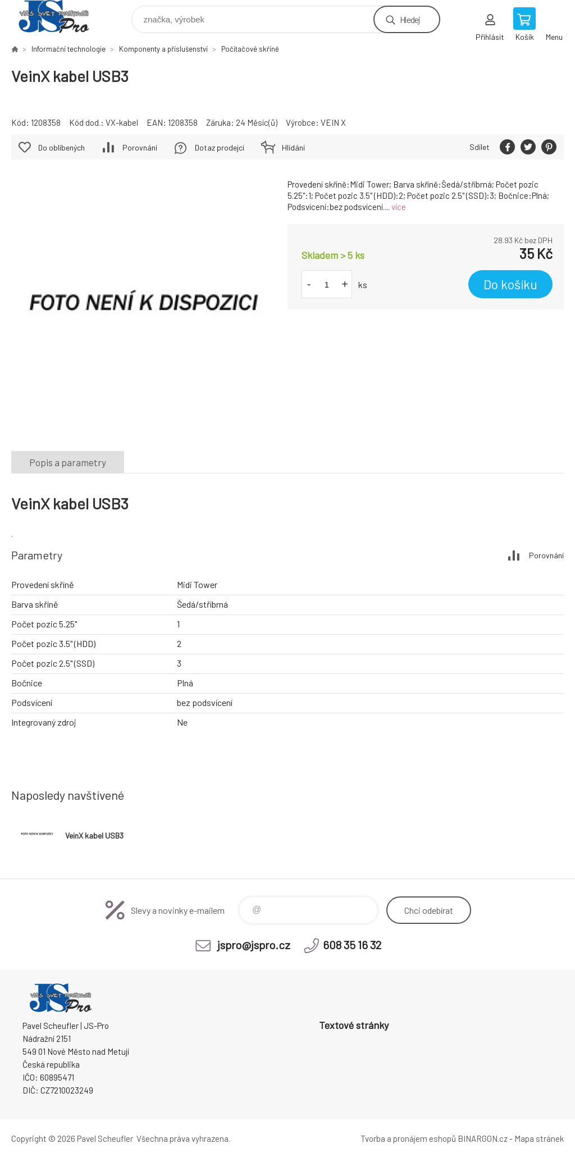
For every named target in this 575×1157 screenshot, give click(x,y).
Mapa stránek (539, 1138)
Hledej (410, 19)
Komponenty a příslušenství (163, 48)
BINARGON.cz (483, 1138)
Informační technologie (68, 48)
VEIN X (333, 122)
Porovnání (139, 147)
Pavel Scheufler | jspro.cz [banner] (61, 16)
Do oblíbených (61, 147)
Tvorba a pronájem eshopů (408, 1138)
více (398, 207)
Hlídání (293, 147)
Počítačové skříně (250, 48)
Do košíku (510, 284)
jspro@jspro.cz (253, 944)
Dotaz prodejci (219, 147)
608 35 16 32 (352, 944)
